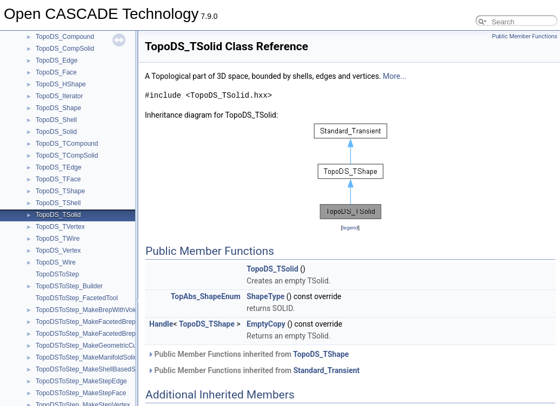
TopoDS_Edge (56, 60)
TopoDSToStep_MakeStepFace (81, 393)
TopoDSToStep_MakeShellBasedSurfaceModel (103, 369)
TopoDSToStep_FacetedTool (77, 298)
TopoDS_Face (56, 72)
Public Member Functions (524, 36)
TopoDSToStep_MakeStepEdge (81, 381)
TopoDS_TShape (60, 191)
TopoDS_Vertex (58, 250)
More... (394, 76)
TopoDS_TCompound (67, 143)
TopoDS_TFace (58, 179)
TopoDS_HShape (61, 84)
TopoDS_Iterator (59, 96)
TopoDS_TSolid (58, 215)
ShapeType (265, 296)
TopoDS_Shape (58, 108)
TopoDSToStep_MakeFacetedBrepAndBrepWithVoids (113, 333)
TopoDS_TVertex (60, 227)
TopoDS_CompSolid (65, 48)
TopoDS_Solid (56, 132)
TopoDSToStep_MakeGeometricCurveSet (95, 345)
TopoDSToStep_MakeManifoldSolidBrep (93, 357)
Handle (161, 324)
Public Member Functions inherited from (248, 354)
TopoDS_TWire (57, 238)
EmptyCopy (265, 324)
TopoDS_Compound (65, 36)
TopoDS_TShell (58, 203)
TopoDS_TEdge (59, 167)
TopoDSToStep (57, 274)
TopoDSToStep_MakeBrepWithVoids (88, 310)
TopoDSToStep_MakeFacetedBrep (86, 322)
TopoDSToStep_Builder (69, 286)
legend (350, 228)
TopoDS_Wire (56, 262)
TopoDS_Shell (56, 120)
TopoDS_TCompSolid (67, 155)
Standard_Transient (327, 370)
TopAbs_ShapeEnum (206, 296)
